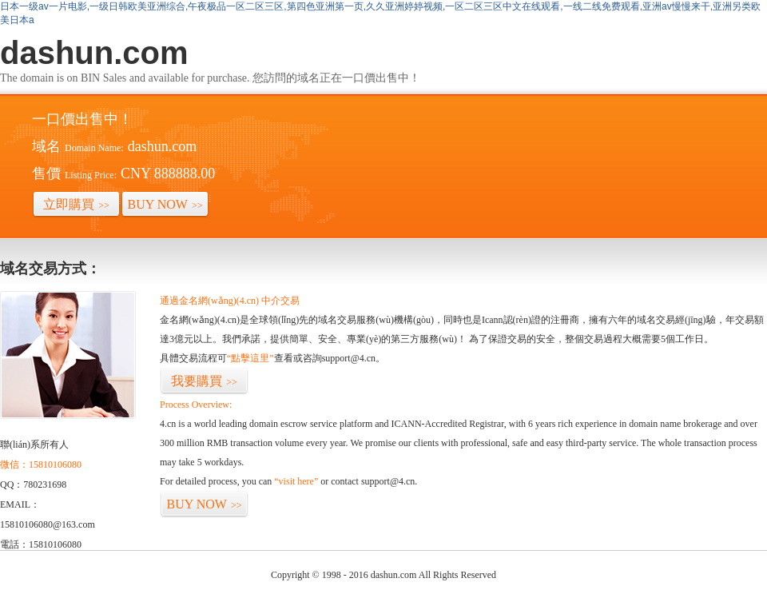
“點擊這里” (250, 358)
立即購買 (76, 204)
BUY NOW (165, 204)
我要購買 (204, 381)
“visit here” (296, 481)
